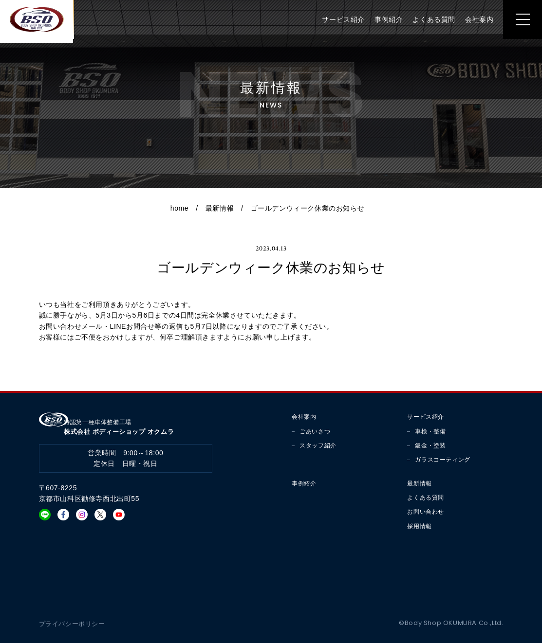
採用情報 (419, 526)
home (179, 208)
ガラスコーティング (442, 459)
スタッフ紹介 (317, 445)
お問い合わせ (425, 511)
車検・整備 (430, 431)
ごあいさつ (314, 431)
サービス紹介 (338, 22)
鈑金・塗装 (430, 445)
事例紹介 (384, 22)
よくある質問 (429, 22)
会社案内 (474, 22)
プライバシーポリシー (74, 623)
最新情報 (220, 208)
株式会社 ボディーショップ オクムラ (126, 422)
